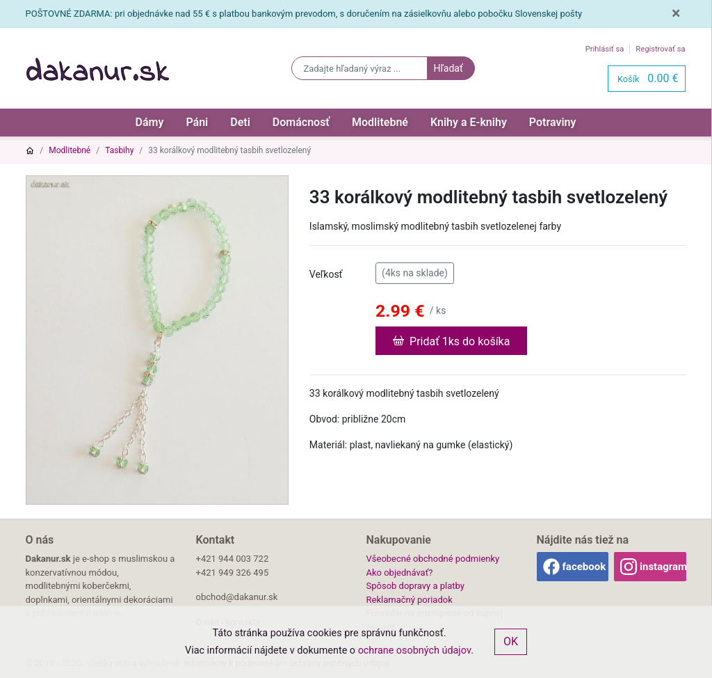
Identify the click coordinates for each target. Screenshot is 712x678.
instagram (663, 566)
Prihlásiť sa (604, 49)
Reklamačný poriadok (409, 599)
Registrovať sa (660, 49)
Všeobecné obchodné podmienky (433, 558)
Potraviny (552, 122)
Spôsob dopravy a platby (415, 586)
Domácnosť (301, 122)
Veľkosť (326, 274)
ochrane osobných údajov (414, 650)
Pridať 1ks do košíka (451, 340)
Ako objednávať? (399, 572)
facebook (584, 566)
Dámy (150, 122)
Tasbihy (119, 150)
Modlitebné (380, 122)
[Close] (676, 14)
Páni (197, 122)
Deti (240, 122)
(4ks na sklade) (415, 272)
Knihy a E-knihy (468, 122)
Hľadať (447, 68)
